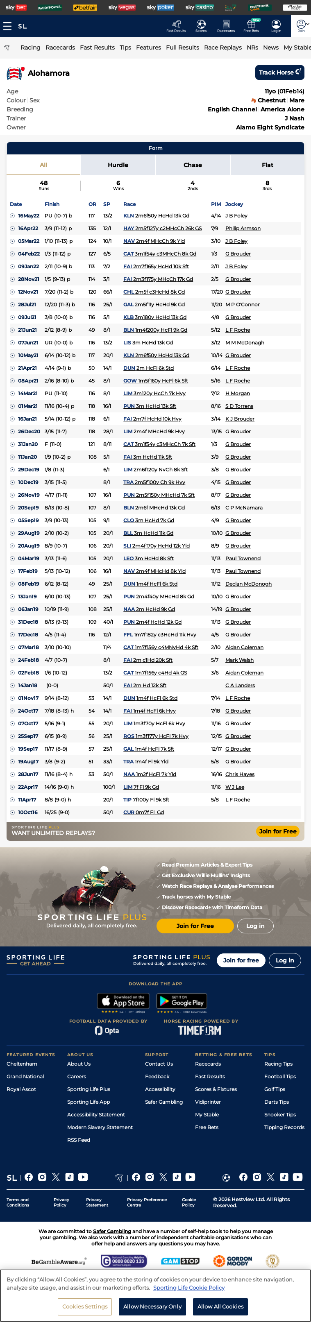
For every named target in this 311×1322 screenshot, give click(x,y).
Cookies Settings (84, 1311)
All (43, 165)
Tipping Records (284, 1127)
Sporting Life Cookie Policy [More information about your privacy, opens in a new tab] (189, 1292)
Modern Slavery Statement (100, 1127)
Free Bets (206, 1127)
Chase (193, 165)
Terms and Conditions (18, 1202)
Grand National (25, 1076)
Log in (285, 960)
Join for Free (278, 831)
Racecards (208, 1064)
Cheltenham (22, 1064)
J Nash (294, 118)
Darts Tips (276, 1102)
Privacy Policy (61, 1202)
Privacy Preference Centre (147, 1202)
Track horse (280, 72)
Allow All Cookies (220, 1311)
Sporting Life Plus (88, 1089)
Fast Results (210, 1076)
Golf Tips (274, 1089)
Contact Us (159, 1064)
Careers (76, 1076)
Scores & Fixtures (216, 1089)
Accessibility (160, 1089)
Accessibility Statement (96, 1114)
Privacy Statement (97, 1202)
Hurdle (118, 165)
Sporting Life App (88, 1102)
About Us (79, 1064)
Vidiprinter (208, 1102)
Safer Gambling (164, 1102)
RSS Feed (78, 1140)
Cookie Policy (189, 1202)
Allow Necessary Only (152, 1311)
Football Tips (280, 1076)
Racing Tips (278, 1064)
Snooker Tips (280, 1114)
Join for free (241, 960)
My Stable (207, 1114)
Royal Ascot (21, 1089)
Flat (267, 165)
